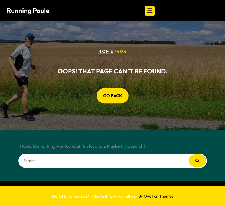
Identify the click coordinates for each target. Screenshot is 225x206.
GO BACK (112, 95)
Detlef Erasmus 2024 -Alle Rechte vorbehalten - (112, 196)
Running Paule (28, 10)
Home (106, 51)
